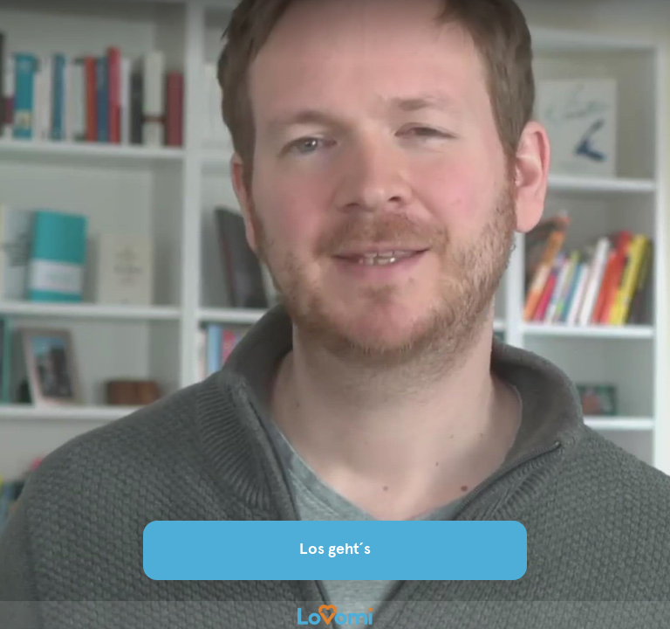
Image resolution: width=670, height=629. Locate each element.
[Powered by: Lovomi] (335, 615)
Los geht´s (335, 549)
